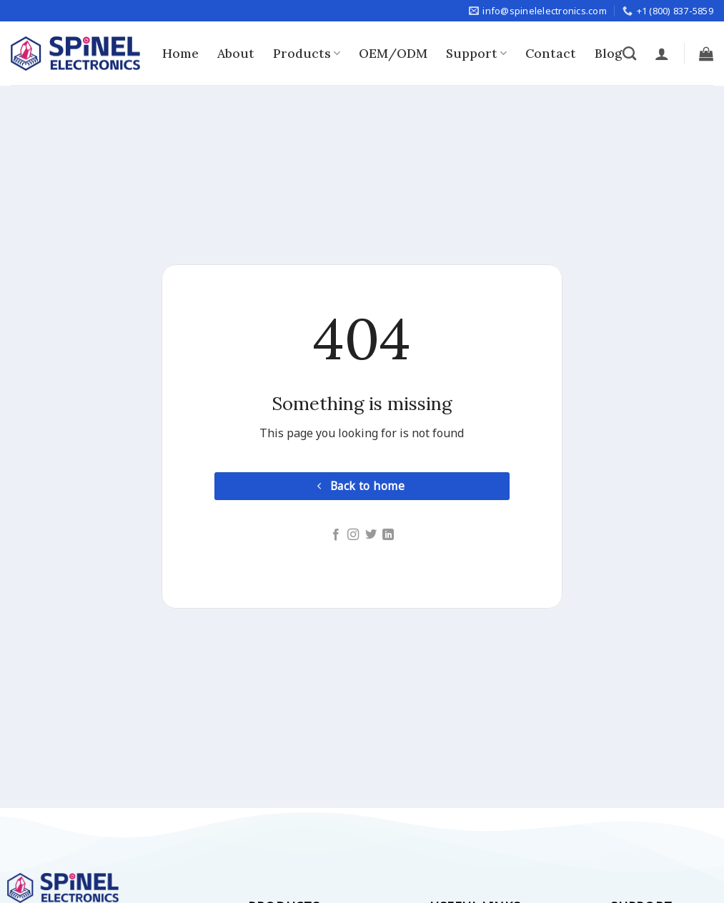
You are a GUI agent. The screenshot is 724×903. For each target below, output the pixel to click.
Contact (550, 53)
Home (180, 53)
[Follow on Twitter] (371, 535)
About (235, 53)
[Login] (662, 53)
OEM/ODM (393, 53)
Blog (608, 53)
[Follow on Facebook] (336, 535)
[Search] (629, 53)
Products (306, 53)
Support (476, 53)
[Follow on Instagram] (353, 535)
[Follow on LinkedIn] (388, 535)
